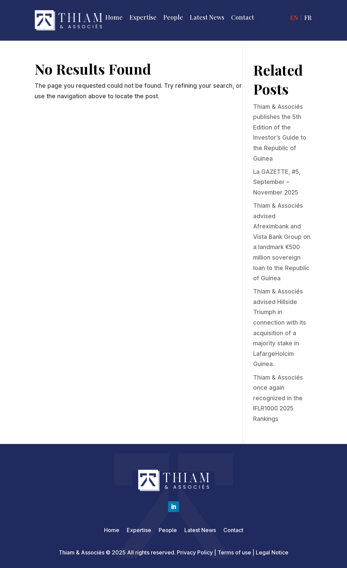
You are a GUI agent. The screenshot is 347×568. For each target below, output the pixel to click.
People (173, 17)
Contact (242, 17)
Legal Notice (272, 552)
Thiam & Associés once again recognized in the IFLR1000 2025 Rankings (278, 398)
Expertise (143, 17)
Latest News (207, 17)
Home (114, 17)
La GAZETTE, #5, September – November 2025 (277, 182)
